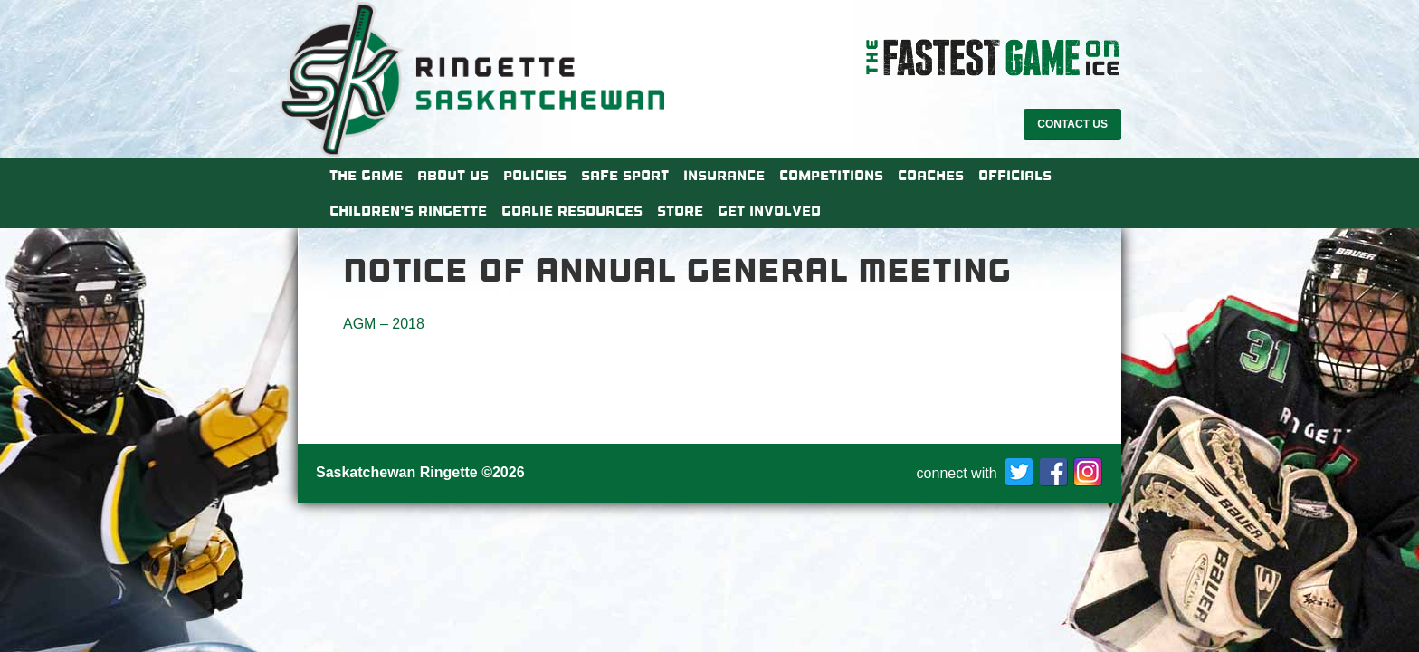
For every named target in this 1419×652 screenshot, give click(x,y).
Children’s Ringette (408, 211)
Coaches (931, 176)
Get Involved (769, 211)
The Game (366, 176)
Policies (535, 176)
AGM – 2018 (383, 323)
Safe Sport (625, 176)
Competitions (831, 176)
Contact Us (1072, 124)
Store (680, 211)
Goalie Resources (572, 211)
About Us (453, 176)
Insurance (724, 176)
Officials (1015, 176)
